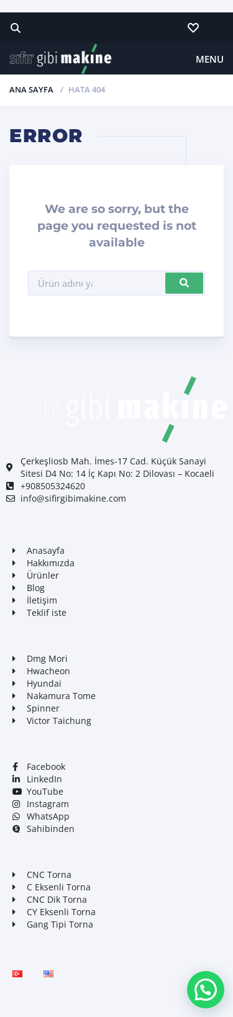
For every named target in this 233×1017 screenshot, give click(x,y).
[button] (205, 989)
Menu (210, 59)
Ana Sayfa (31, 89)
